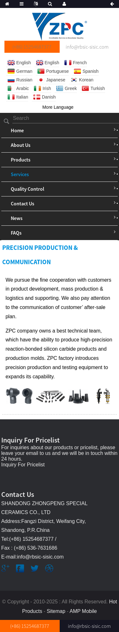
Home (17, 130)
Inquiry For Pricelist (23, 464)
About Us (20, 145)
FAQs (16, 233)
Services (20, 174)
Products (20, 159)
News (17, 218)
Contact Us (22, 203)
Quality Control (27, 189)
